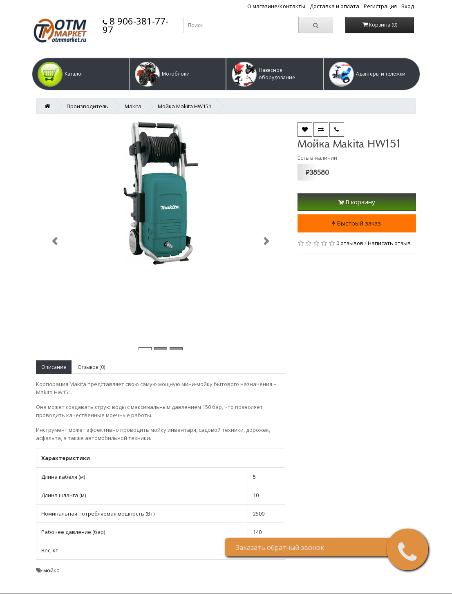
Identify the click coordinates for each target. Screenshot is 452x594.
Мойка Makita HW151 (184, 106)
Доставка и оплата (334, 6)
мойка (51, 570)
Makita (133, 106)
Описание (53, 367)
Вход (407, 6)
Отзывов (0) (91, 367)
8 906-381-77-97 (135, 25)
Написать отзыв (389, 243)
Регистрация (380, 6)
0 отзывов (349, 243)
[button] (80, 74)
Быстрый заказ (356, 223)
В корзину (356, 202)
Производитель (87, 106)
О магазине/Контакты (276, 6)
